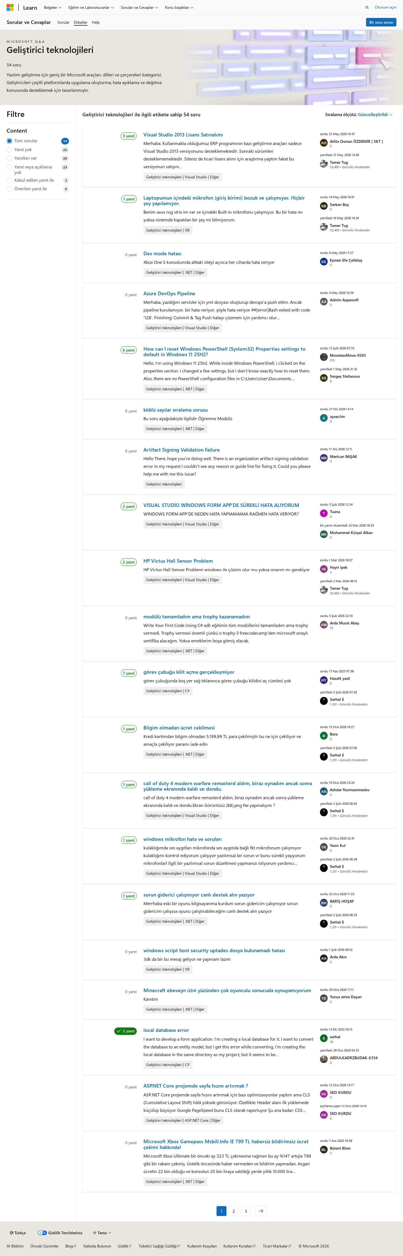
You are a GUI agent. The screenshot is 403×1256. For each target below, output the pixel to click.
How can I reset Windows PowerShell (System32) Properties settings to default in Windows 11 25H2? (224, 351)
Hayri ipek (338, 567)
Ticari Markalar (275, 1246)
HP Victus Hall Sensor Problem (178, 560)
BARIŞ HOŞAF (342, 901)
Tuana (335, 511)
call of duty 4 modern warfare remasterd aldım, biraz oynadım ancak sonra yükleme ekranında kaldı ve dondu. (227, 786)
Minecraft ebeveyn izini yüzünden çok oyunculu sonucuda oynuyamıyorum (227, 990)
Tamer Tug (339, 162)
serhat (335, 1036)
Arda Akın (338, 956)
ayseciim (337, 416)
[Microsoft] (10, 7)
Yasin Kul (338, 845)
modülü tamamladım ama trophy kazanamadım (196, 616)
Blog (69, 1246)
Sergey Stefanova (345, 376)
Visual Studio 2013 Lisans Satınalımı (183, 134)
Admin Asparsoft (344, 299)
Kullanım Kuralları (237, 1246)
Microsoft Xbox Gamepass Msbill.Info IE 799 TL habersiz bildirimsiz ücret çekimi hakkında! (226, 1144)
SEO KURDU (340, 1092)
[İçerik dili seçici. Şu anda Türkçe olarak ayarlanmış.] (18, 1232)
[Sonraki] (261, 1211)
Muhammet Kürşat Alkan (351, 532)
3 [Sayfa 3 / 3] (246, 1211)
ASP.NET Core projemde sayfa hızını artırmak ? (195, 1085)
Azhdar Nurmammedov (350, 789)
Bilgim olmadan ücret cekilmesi (179, 727)
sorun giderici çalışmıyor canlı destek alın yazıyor (199, 894)
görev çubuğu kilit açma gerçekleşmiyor (188, 672)
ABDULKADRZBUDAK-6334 (354, 1057)
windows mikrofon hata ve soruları (182, 839)
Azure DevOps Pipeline (169, 293)
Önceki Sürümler (44, 1246)
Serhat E (337, 699)
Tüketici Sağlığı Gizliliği (158, 1246)
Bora (334, 734)
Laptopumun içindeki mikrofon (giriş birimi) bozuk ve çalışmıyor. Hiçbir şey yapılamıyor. (224, 200)
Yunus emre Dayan (346, 996)
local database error (166, 1030)
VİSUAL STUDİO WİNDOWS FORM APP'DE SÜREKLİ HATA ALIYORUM (221, 505)
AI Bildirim (15, 1246)
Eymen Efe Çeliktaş (346, 260)
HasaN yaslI (340, 678)
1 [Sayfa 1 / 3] (221, 1211)
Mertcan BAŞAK (343, 456)
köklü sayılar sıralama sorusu (175, 409)
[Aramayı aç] (367, 7)
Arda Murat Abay (344, 623)
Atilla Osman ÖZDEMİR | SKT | (356, 141)
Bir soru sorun (381, 22)
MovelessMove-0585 (348, 355)
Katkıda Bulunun (97, 1246)
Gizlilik (123, 1246)
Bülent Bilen (340, 1148)
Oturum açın (385, 7)
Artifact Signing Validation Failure (181, 449)
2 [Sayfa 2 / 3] (234, 1211)
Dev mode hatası (162, 253)
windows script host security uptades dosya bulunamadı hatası (214, 950)
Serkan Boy (339, 204)
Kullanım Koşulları (202, 1246)
